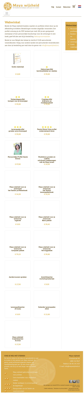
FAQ (52, 7)
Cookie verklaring (48, 388)
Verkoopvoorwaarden (42, 36)
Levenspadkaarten (77, 42)
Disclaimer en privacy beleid (60, 388)
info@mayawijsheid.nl (50, 45)
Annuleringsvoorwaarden (74, 390)
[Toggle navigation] (7, 13)
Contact (58, 7)
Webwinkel (66, 7)
